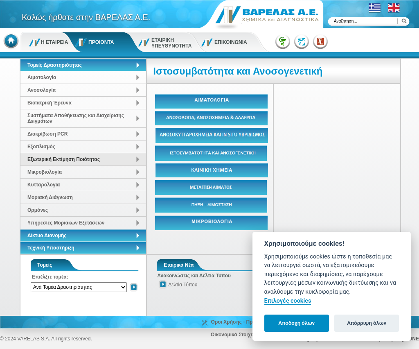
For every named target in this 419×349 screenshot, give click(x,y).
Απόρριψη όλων (366, 323)
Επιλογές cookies (287, 300)
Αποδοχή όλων (296, 323)
